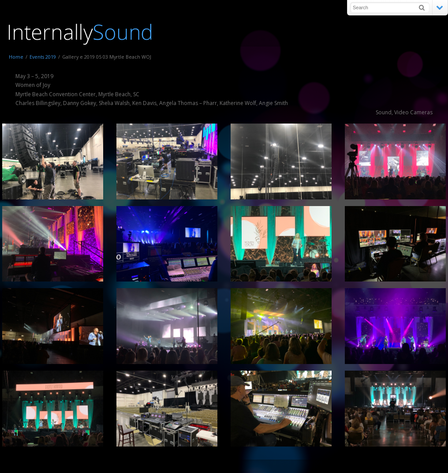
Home (16, 56)
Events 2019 (43, 56)
